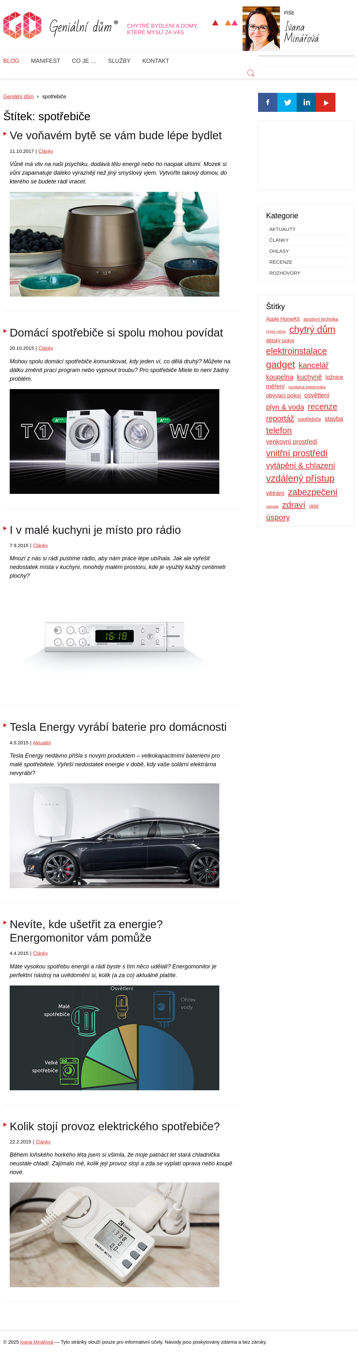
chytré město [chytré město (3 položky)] (276, 331)
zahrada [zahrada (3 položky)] (272, 506)
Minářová (301, 31)
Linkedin (306, 102)
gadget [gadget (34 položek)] (280, 364)
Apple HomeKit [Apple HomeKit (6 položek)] (283, 319)
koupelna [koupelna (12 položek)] (279, 376)
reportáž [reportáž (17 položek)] (280, 418)
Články (45, 151)
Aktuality (42, 742)
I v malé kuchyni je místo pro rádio (95, 530)
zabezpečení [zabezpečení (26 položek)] (313, 492)
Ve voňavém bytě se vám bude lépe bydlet (116, 135)
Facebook (267, 102)
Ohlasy (279, 251)
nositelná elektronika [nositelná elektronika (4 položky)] (306, 387)
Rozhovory (284, 273)
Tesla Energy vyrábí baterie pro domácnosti (118, 727)
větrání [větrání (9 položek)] (275, 493)
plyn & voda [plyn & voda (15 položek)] (285, 407)
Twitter (287, 102)
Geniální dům (18, 96)
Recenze (281, 262)
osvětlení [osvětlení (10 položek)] (317, 395)
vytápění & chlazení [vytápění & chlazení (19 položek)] (300, 465)
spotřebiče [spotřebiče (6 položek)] (309, 419)
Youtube (325, 102)
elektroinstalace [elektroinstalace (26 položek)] (296, 351)
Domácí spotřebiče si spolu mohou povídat (116, 332)
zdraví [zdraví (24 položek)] (293, 505)
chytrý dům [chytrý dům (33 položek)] (312, 329)
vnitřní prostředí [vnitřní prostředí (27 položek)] (297, 453)
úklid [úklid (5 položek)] (313, 506)
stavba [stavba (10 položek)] (334, 418)
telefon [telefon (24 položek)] (279, 430)
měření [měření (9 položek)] (275, 386)
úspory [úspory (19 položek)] (278, 517)
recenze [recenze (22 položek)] (322, 406)
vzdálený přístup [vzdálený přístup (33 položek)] (300, 478)
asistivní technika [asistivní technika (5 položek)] (320, 319)
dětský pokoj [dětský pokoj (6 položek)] (280, 340)
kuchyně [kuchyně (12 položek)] (309, 376)
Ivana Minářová (36, 1342)
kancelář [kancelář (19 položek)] (314, 365)
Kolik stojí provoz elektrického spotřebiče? (115, 1126)
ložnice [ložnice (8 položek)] (334, 377)
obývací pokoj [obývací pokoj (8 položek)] (283, 395)
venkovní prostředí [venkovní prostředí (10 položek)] (292, 441)
